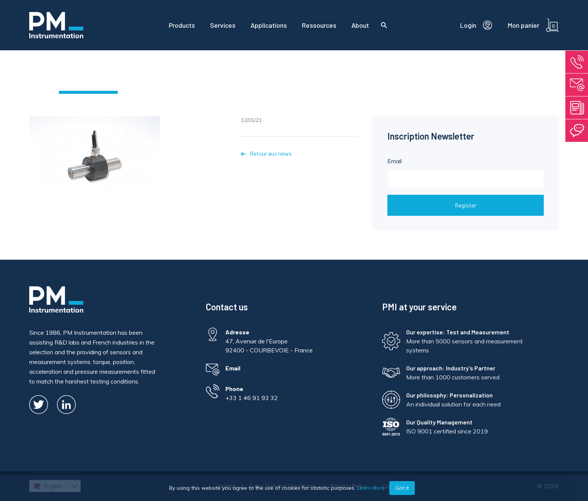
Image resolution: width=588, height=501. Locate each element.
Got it (402, 487)
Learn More (371, 487)
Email (465, 173)
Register (465, 205)
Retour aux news (266, 153)
